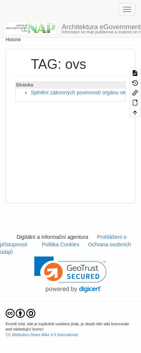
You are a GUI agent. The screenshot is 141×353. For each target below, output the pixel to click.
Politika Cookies (61, 244)
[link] (70, 274)
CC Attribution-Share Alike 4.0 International (42, 335)
